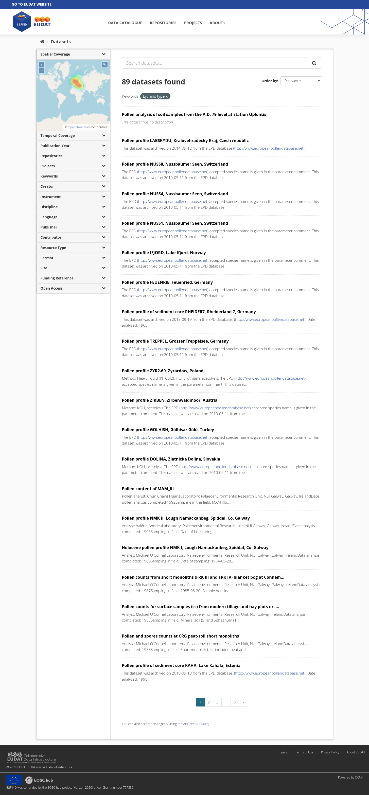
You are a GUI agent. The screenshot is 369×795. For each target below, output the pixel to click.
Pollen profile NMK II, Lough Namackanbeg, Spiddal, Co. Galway (186, 518)
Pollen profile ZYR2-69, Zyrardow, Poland (163, 371)
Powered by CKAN (350, 777)
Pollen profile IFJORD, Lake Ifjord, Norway (164, 252)
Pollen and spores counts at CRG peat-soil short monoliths (180, 636)
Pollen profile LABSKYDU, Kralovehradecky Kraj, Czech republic (185, 140)
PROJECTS (193, 22)
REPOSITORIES (163, 22)
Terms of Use (304, 752)
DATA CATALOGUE (125, 22)
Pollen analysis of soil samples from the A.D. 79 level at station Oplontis (194, 114)
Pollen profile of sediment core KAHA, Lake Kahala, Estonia (181, 665)
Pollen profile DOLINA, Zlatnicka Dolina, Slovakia (171, 459)
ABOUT (217, 22)
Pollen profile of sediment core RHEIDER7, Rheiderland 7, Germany (189, 311)
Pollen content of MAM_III (148, 488)
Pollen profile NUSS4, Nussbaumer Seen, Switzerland (175, 194)
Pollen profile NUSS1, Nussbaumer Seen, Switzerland (175, 223)
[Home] (42, 42)
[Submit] (314, 63)
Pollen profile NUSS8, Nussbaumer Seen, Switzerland (175, 164)
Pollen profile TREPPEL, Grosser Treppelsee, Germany (175, 341)
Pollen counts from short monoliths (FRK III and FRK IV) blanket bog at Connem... (203, 577)
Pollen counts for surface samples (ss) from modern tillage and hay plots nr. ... (200, 606)
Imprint (283, 752)
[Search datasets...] (215, 63)
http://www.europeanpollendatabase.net (269, 148)
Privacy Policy (330, 752)
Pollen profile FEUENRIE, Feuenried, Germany (167, 282)
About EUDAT (356, 752)
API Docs (202, 723)
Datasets (61, 42)
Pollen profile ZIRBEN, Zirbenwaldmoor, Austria (170, 400)
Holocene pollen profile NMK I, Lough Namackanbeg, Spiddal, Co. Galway (195, 547)
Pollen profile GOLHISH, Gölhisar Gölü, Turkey (168, 429)
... (226, 701)
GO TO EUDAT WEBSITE (31, 4)
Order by (269, 80)
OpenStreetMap (79, 127)
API (185, 723)
